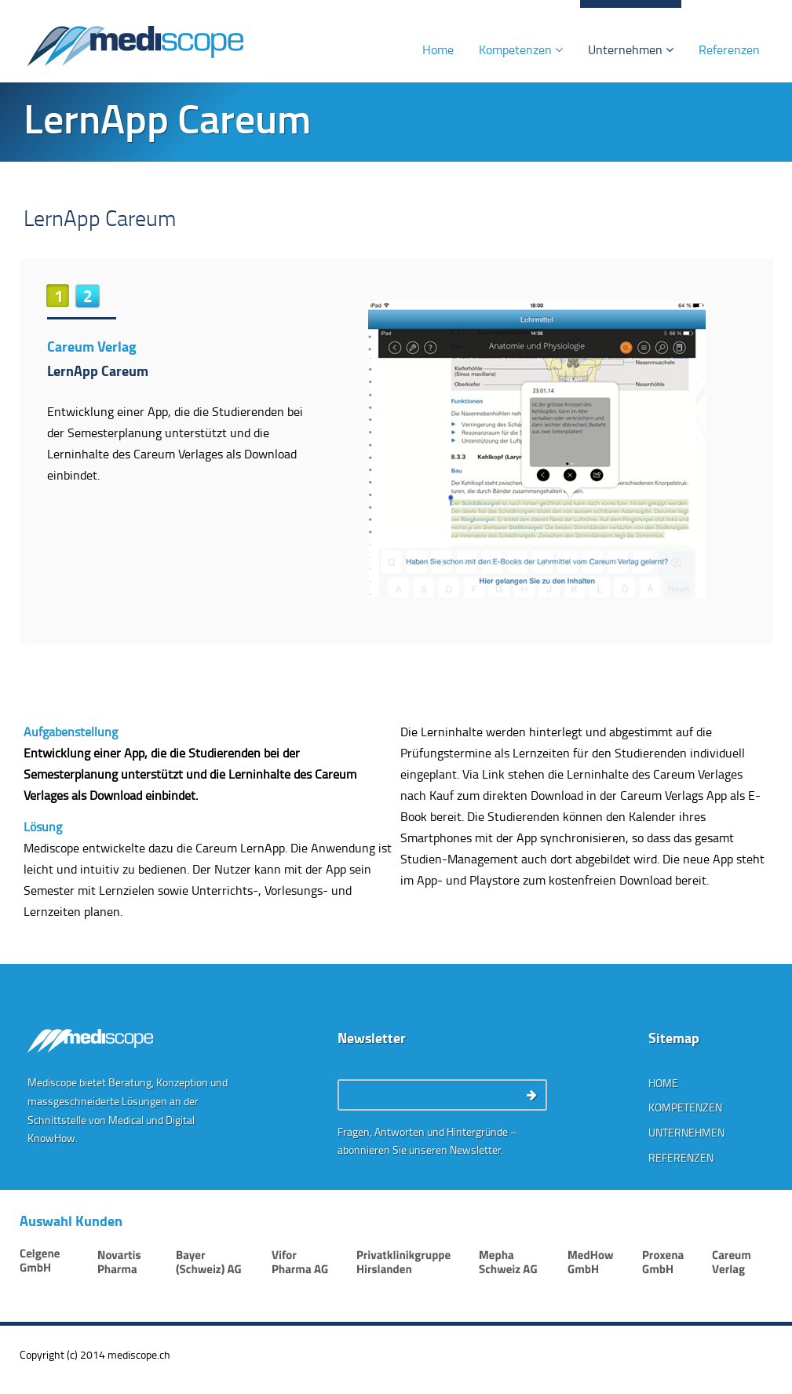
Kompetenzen (521, 49)
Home (438, 49)
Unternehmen (630, 49)
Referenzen (729, 49)
